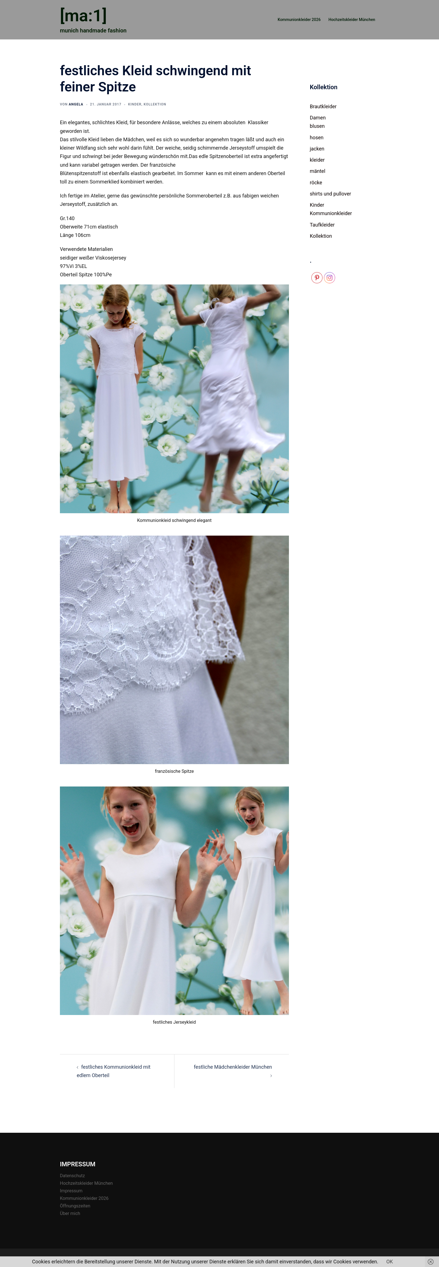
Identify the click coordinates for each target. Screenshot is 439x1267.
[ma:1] (83, 15)
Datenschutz (72, 1175)
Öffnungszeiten (75, 1206)
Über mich (70, 1213)
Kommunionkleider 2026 (299, 19)
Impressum (71, 1190)
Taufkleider (322, 225)
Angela (76, 104)
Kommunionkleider (331, 213)
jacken (317, 149)
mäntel (317, 171)
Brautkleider (323, 106)
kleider (317, 160)
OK (389, 1261)
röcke (316, 182)
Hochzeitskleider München (351, 19)
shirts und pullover (330, 194)
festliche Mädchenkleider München (233, 1067)
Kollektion (155, 104)
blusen (317, 126)
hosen (317, 137)
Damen (318, 118)
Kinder (134, 104)
